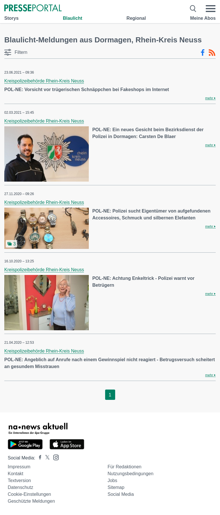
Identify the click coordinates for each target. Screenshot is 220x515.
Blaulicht (72, 18)
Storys (11, 18)
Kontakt (15, 473)
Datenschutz (20, 487)
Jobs (112, 480)
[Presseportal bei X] (46, 457)
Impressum (19, 466)
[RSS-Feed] (212, 53)
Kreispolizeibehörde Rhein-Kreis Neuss (44, 80)
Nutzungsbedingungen (130, 473)
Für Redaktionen (124, 466)
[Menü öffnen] (210, 9)
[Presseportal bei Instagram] (54, 457)
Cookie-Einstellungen (29, 494)
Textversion (19, 480)
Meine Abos (203, 18)
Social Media (120, 494)
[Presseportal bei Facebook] (38, 457)
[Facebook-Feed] (203, 53)
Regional (136, 18)
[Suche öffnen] (193, 9)
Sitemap (115, 487)
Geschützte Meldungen (31, 501)
